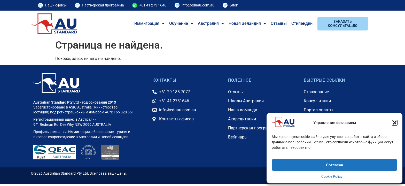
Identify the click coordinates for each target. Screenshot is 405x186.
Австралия (211, 23)
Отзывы (279, 23)
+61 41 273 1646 (152, 5)
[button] (394, 122)
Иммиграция (149, 23)
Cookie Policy (331, 176)
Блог (234, 5)
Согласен (334, 165)
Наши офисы (56, 5)
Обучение (181, 23)
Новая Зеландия (247, 23)
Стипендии (302, 23)
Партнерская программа (103, 5)
